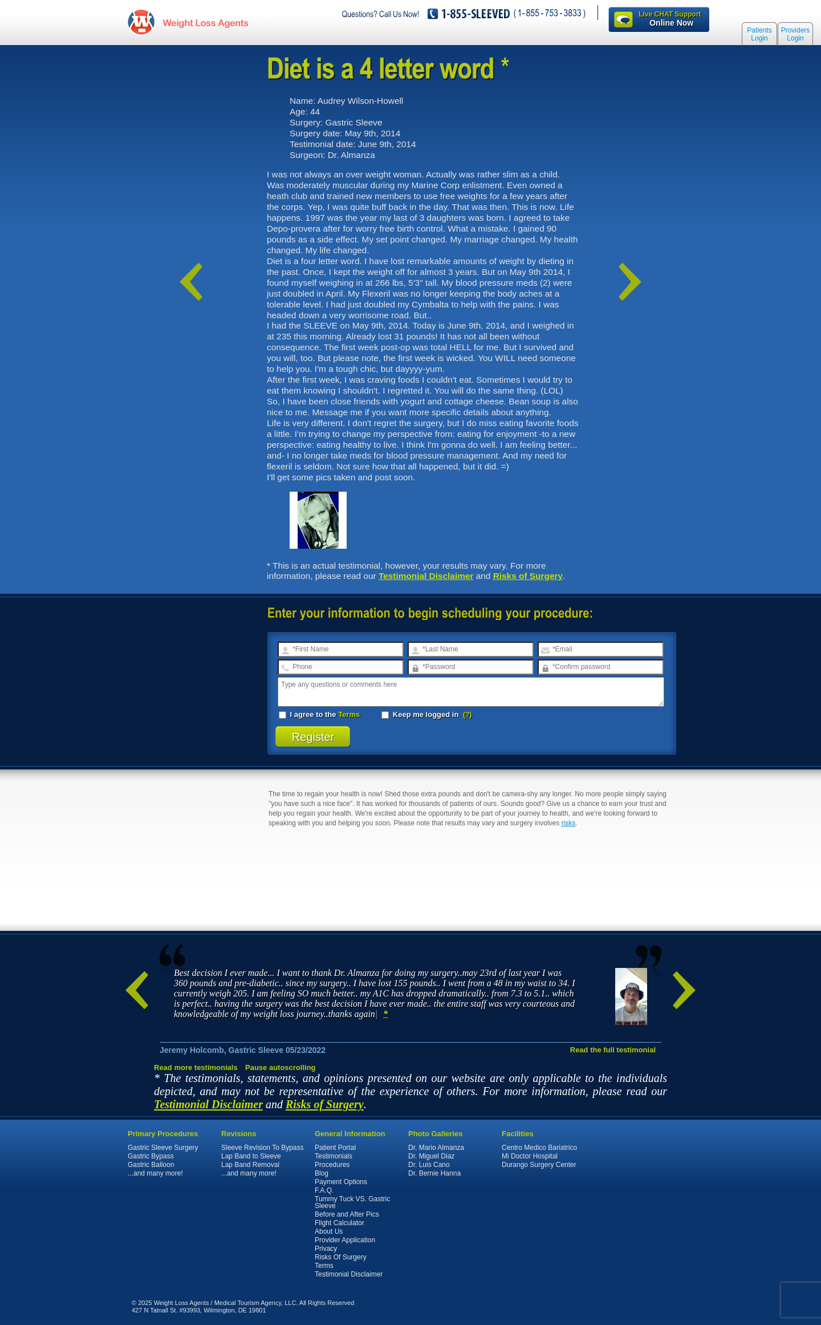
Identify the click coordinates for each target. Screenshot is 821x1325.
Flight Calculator (339, 1223)
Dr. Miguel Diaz (431, 1156)
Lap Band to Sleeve (251, 1156)
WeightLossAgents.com (202, 22)
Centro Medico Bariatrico (539, 1148)
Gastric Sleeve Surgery (163, 1148)
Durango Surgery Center (539, 1165)
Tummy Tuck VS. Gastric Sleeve (352, 1202)
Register (313, 737)
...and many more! (155, 1173)
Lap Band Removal (250, 1165)
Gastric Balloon (151, 1165)
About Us (329, 1231)
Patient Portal (335, 1148)
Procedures (332, 1165)
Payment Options (341, 1182)
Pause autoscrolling (280, 1067)
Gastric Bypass (151, 1156)
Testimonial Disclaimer (426, 576)
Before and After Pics (347, 1214)
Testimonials (333, 1156)
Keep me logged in (421, 714)
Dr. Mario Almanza (436, 1148)
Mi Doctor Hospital (530, 1156)
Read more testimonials (196, 1067)
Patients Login (759, 35)
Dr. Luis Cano (429, 1165)
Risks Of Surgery (341, 1257)
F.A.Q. (324, 1190)
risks (569, 823)
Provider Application (345, 1240)
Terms (349, 714)
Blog (321, 1173)
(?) (467, 715)
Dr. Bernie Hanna (434, 1173)
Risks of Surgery (528, 576)
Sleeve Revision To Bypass (262, 1148)
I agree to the (319, 714)
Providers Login (795, 35)
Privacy (326, 1249)
